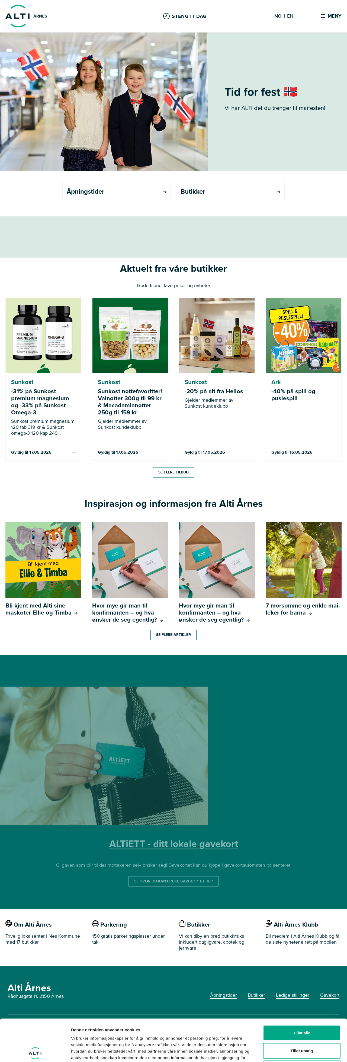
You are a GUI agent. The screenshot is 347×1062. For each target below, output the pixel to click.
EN (290, 16)
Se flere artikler (173, 635)
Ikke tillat (301, 1026)
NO (278, 16)
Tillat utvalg (301, 1008)
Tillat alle (301, 991)
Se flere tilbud (173, 472)
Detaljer (288, 1051)
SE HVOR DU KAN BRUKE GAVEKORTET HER (173, 881)
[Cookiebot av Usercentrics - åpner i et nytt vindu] (35, 1051)
